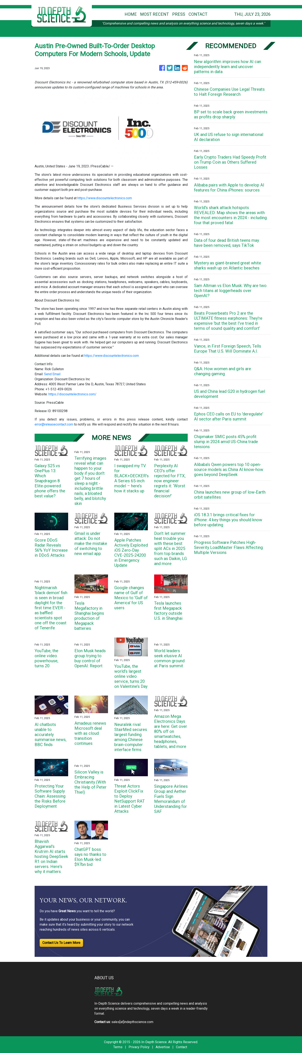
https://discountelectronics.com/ (72, 394)
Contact (181, 1047)
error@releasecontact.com (54, 424)
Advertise (163, 1047)
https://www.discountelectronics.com (104, 198)
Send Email (52, 374)
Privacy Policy (139, 1047)
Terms (117, 1047)
